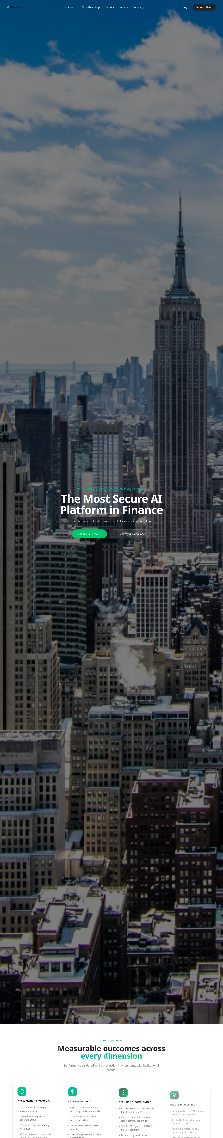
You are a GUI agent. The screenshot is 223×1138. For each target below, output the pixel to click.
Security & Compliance (130, 534)
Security (109, 7)
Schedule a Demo (89, 534)
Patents (123, 7)
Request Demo (204, 7)
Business (70, 7)
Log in (186, 7)
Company (138, 7)
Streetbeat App (91, 7)
